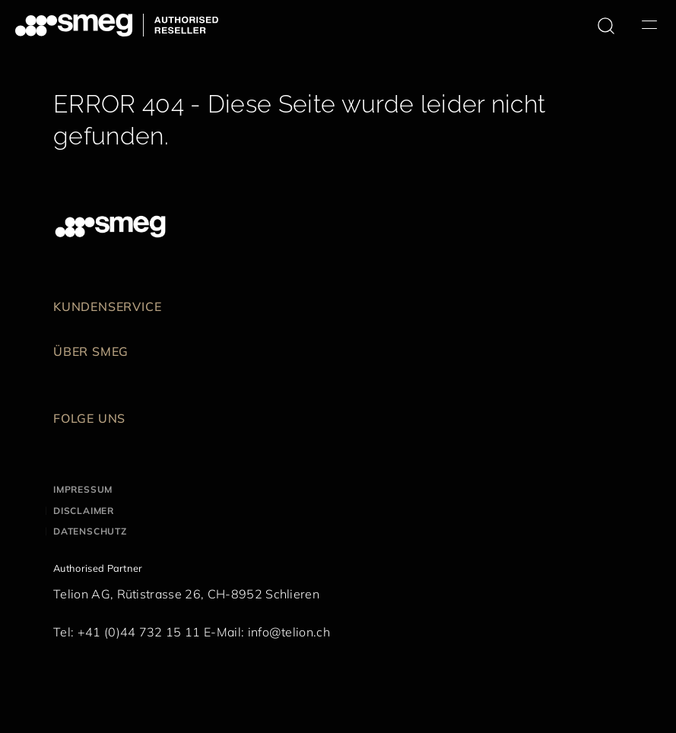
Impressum (83, 489)
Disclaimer (83, 510)
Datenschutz (90, 531)
